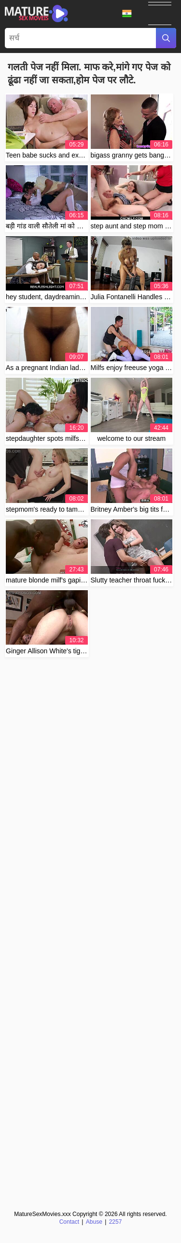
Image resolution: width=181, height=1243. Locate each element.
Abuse (94, 1221)
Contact (69, 1221)
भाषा (127, 13)
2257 (115, 1221)
